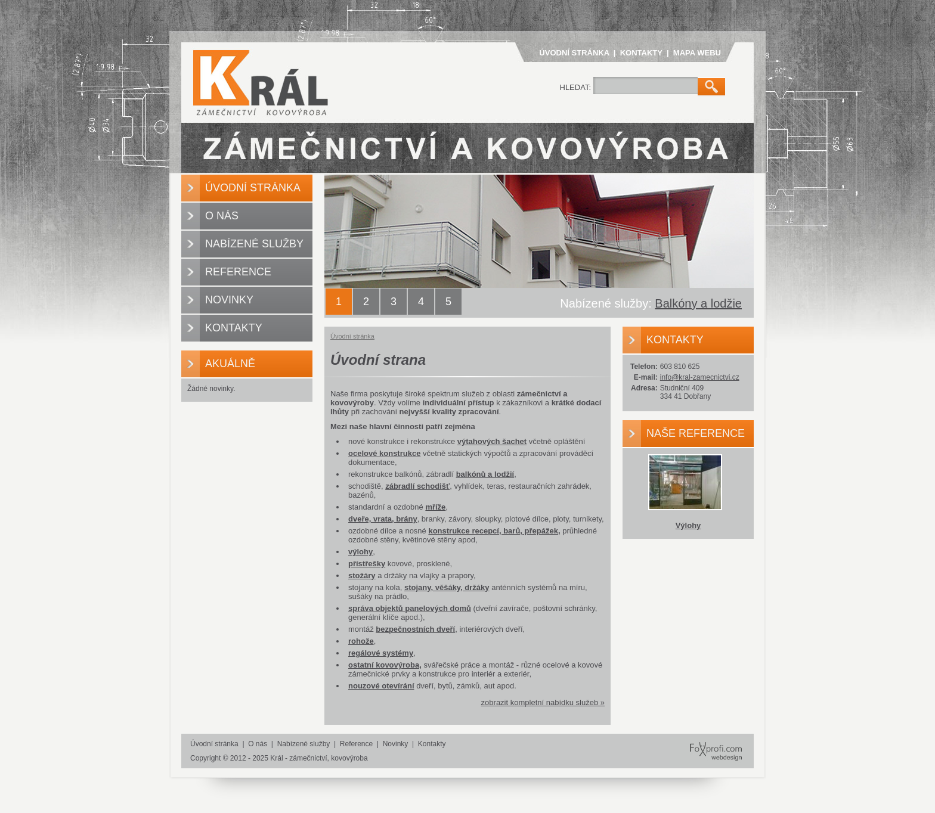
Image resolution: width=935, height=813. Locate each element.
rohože (361, 641)
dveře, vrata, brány (382, 518)
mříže (435, 506)
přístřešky (366, 563)
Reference (238, 272)
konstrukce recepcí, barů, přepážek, (494, 530)
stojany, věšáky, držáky (447, 587)
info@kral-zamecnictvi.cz (699, 377)
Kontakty (641, 52)
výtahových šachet (492, 441)
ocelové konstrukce (384, 453)
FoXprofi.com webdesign (709, 741)
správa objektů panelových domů (409, 608)
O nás (222, 216)
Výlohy (688, 525)
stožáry (362, 575)
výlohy (360, 551)
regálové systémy (380, 652)
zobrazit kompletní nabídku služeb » (543, 702)
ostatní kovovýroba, (385, 664)
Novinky (229, 300)
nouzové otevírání (381, 685)
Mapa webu (697, 52)
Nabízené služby (254, 244)
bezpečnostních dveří (415, 629)
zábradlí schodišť (417, 486)
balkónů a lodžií (485, 474)
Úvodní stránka (574, 52)
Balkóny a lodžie (698, 303)
